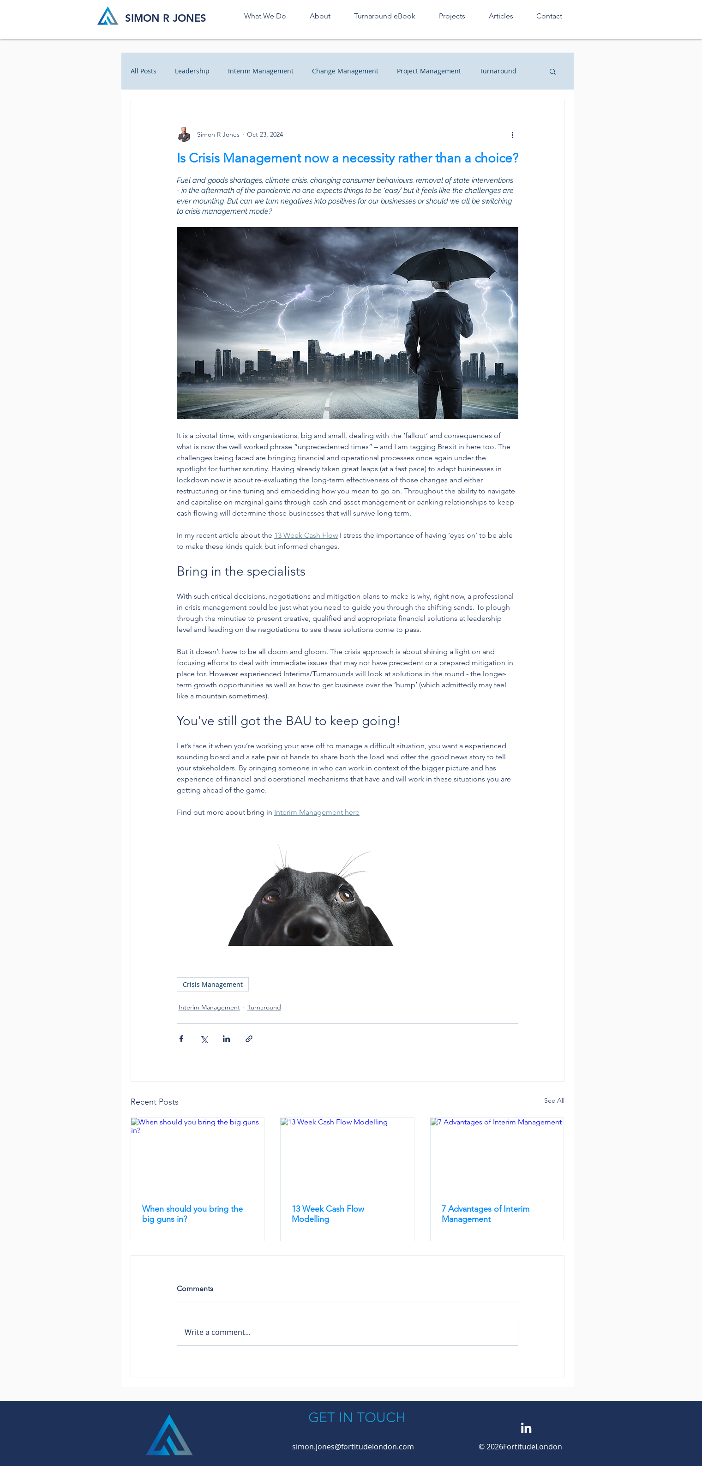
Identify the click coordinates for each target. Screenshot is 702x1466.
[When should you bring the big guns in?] (197, 1155)
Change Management (345, 70)
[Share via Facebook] (181, 1038)
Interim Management (261, 70)
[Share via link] (249, 1038)
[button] (552, 71)
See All (554, 1100)
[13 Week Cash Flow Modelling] (347, 1155)
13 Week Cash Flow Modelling (328, 1214)
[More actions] (512, 134)
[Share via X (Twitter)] (203, 1038)
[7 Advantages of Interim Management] (497, 1155)
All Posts (143, 70)
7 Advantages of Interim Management (485, 1214)
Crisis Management (213, 984)
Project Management (429, 70)
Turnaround (498, 70)
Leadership (192, 70)
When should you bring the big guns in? (192, 1214)
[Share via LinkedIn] (226, 1038)
